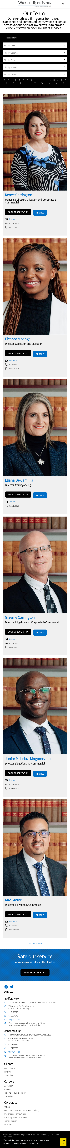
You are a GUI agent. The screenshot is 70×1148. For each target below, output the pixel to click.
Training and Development (15, 1089)
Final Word (8, 1120)
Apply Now (8, 1082)
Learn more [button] (33, 1144)
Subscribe (8, 1071)
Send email (13, 218)
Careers (7, 1085)
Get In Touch (9, 1064)
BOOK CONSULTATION (18, 212)
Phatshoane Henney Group (15, 1110)
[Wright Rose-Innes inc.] (34, 3)
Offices (7, 1103)
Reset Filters (10, 37)
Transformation (10, 1117)
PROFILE (40, 212)
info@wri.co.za (14, 1015)
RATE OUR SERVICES (35, 968)
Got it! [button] (63, 1142)
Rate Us (7, 1068)
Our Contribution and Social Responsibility (21, 1106)
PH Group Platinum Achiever (16, 1113)
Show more (35, 939)
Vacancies (8, 1092)
